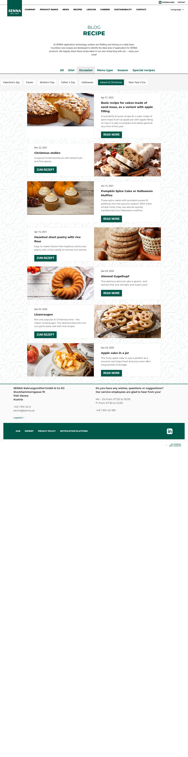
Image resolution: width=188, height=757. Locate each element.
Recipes (77, 9)
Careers (105, 9)
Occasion (86, 70)
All (62, 70)
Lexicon (91, 9)
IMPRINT (29, 431)
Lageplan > (18, 417)
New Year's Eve (137, 82)
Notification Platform (74, 431)
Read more (111, 134)
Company (30, 9)
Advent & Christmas (111, 82)
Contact (141, 9)
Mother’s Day (47, 82)
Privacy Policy (47, 431)
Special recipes (144, 70)
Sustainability (123, 9)
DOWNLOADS (168, 2)
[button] (177, 10)
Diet (71, 70)
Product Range (49, 9)
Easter (29, 82)
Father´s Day (68, 82)
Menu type (105, 70)
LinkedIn (160, 2)
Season (123, 70)
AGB (18, 431)
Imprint (181, 2)
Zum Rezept (45, 169)
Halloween (87, 82)
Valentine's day (11, 82)
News (66, 9)
